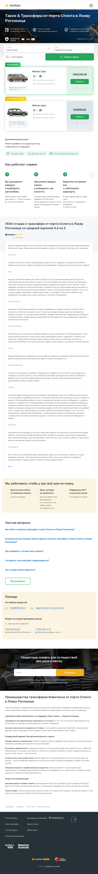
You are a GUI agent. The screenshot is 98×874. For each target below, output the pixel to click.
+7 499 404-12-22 (43, 629)
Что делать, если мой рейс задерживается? (27, 560)
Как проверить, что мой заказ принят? (24, 551)
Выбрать (80, 81)
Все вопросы (17, 581)
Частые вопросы (11, 830)
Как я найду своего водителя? (20, 570)
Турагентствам (32, 824)
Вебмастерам (32, 830)
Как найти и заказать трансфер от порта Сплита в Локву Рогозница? (40, 529)
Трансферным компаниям (37, 818)
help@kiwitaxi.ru (18, 607)
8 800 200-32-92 (12, 629)
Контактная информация (14, 836)
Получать (70, 672)
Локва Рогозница (43, 807)
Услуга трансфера (12, 824)
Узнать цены (69, 56)
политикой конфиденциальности (55, 682)
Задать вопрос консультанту (49, 607)
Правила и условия (52, 866)
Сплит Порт (31, 807)
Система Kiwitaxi (11, 818)
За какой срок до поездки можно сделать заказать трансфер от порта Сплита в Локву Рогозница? (48, 540)
